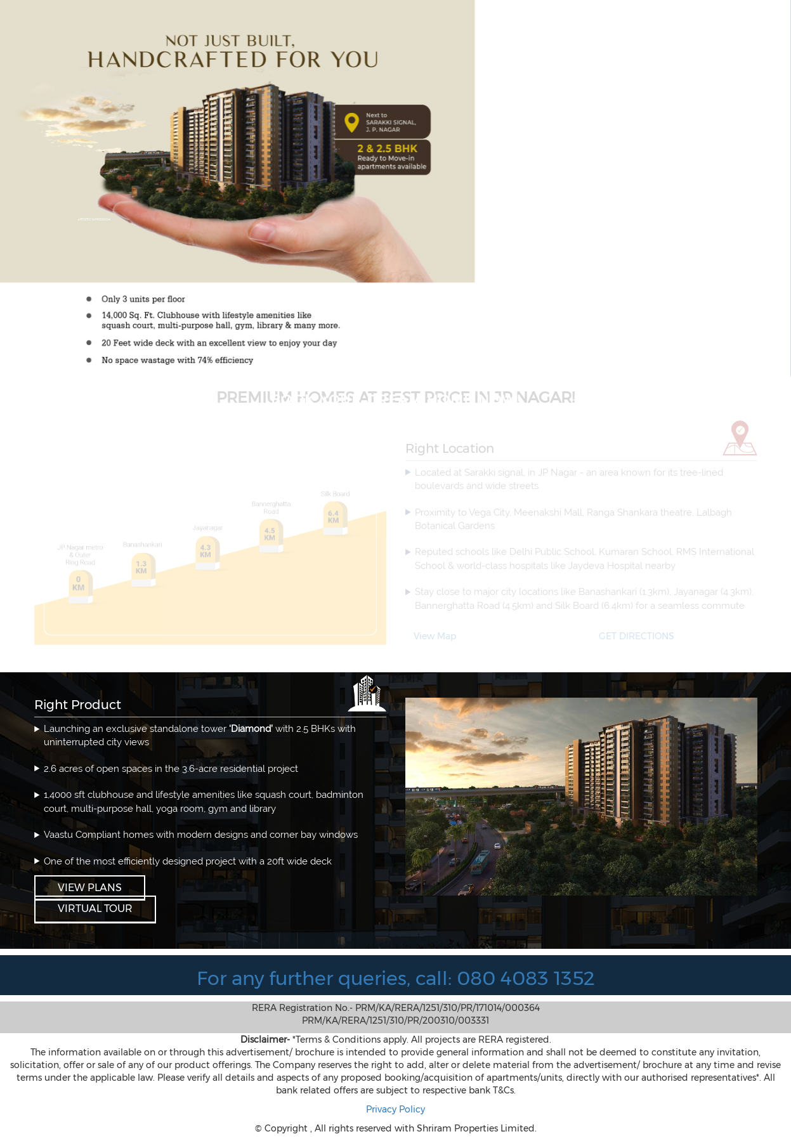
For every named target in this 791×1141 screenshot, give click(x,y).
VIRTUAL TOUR (95, 909)
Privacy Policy (395, 1109)
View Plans (90, 888)
